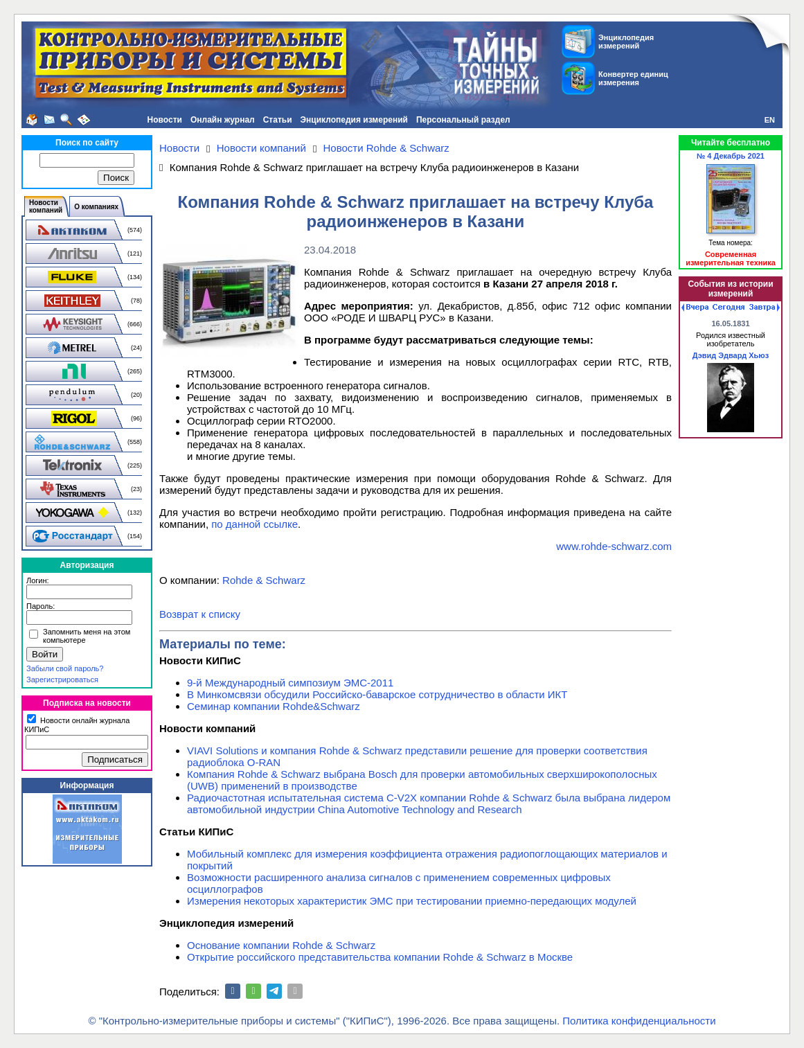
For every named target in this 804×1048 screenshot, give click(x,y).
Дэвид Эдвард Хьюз (731, 355)
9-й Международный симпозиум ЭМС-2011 (290, 683)
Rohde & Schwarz (263, 580)
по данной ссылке (254, 524)
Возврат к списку (199, 614)
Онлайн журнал (222, 120)
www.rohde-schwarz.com (614, 546)
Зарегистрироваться (62, 679)
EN (770, 120)
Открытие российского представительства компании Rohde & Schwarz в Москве (380, 957)
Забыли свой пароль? (64, 668)
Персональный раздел (463, 120)
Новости (165, 120)
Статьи (277, 120)
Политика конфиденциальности (638, 1021)
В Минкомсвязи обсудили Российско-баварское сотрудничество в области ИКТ (377, 694)
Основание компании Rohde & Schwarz (281, 945)
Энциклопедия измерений (354, 120)
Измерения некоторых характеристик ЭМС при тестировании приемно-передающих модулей (411, 901)
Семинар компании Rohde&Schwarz (273, 706)
